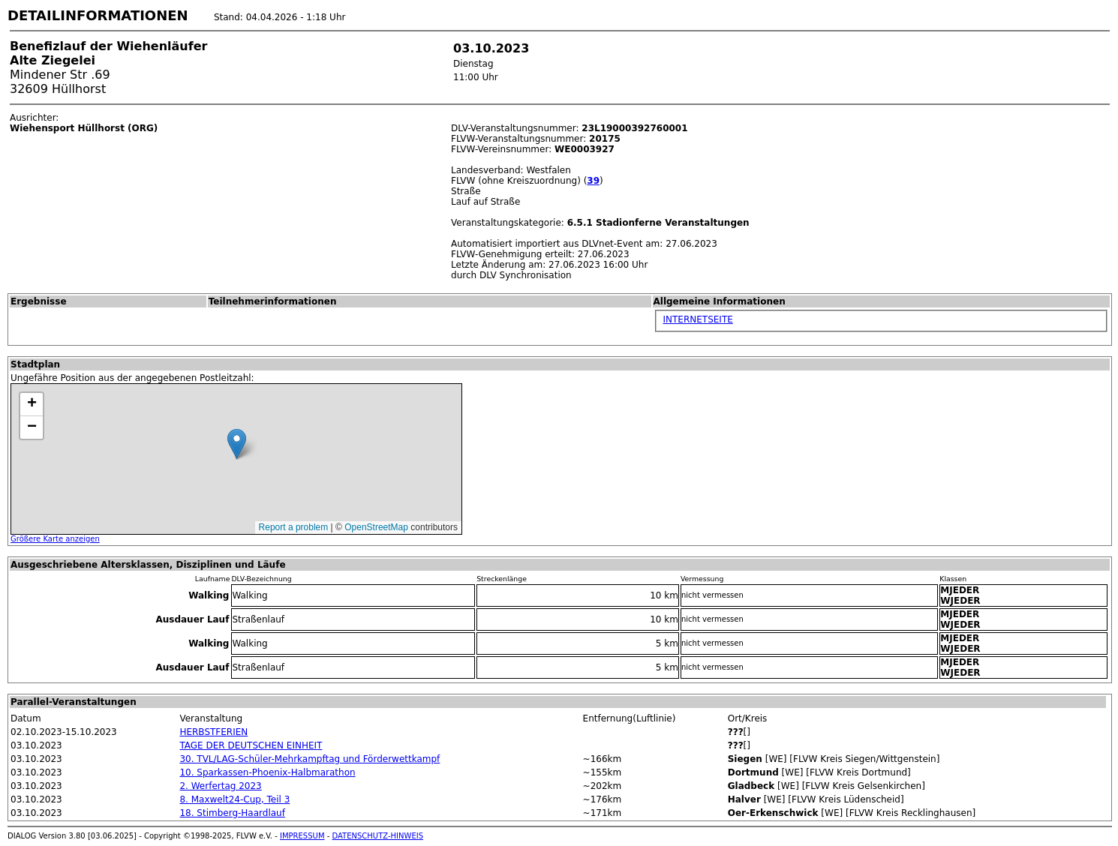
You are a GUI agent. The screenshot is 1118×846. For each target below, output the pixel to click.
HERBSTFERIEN (213, 732)
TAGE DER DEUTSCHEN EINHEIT (250, 745)
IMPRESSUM (302, 836)
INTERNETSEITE (698, 319)
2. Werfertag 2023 (220, 786)
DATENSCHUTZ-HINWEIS (378, 836)
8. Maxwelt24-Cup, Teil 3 (234, 799)
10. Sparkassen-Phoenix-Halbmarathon (267, 772)
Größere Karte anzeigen (55, 539)
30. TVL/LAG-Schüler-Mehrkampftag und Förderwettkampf (309, 759)
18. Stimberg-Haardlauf (232, 813)
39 (593, 181)
